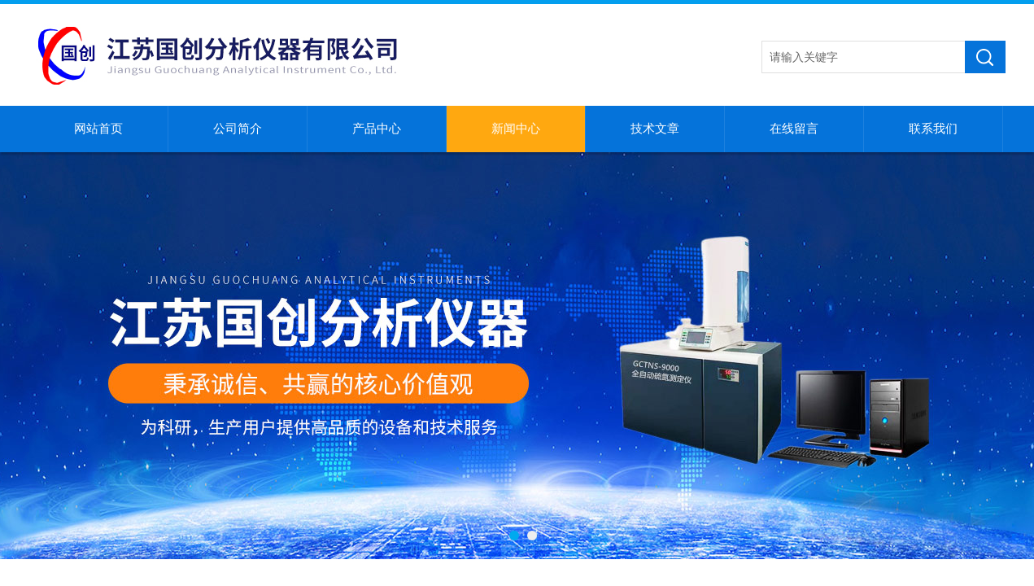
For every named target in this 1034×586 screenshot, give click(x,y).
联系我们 (933, 128)
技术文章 (654, 128)
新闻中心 (515, 128)
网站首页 (98, 128)
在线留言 (794, 128)
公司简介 (237, 128)
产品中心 (376, 128)
